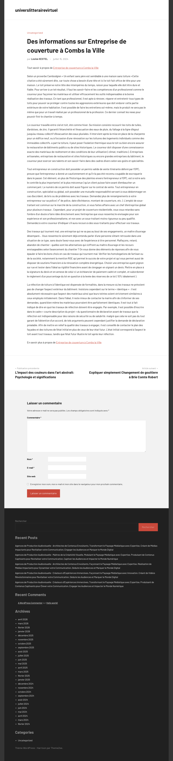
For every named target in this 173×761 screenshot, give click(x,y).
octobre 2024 (24, 691)
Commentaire (34, 417)
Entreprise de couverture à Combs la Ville (76, 67)
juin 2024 (22, 707)
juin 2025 (22, 659)
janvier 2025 (24, 679)
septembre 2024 (26, 695)
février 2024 (24, 723)
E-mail (30, 467)
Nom (30, 459)
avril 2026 (23, 619)
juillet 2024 (23, 703)
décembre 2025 (25, 635)
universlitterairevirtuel (39, 10)
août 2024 (23, 699)
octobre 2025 (24, 643)
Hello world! (52, 602)
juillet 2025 (23, 655)
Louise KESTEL (39, 58)
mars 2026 (23, 623)
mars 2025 (23, 671)
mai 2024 (22, 711)
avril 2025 (23, 667)
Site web (31, 476)
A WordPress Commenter (30, 602)
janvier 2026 (24, 631)
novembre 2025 (25, 639)
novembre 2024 (25, 687)
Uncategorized (35, 32)
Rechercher (21, 521)
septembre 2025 (26, 647)
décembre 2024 (25, 683)
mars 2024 (23, 719)
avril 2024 (23, 715)
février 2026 (24, 627)
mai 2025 (22, 663)
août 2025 (23, 651)
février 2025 (24, 675)
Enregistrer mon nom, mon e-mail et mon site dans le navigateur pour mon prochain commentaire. (76, 484)
